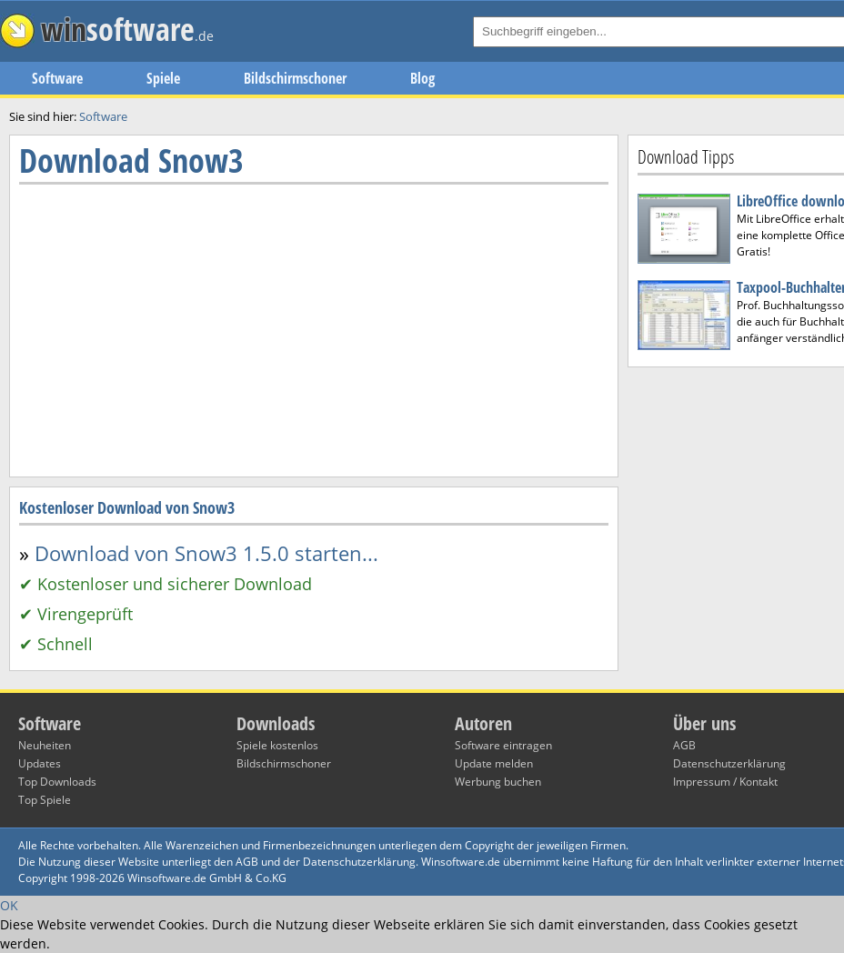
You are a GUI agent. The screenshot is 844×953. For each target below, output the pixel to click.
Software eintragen (503, 745)
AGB (684, 745)
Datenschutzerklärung (729, 763)
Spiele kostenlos (277, 745)
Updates (39, 763)
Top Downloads (57, 781)
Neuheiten (44, 745)
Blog (422, 78)
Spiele (163, 78)
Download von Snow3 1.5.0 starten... (206, 553)
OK (9, 905)
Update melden (494, 763)
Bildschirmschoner (295, 78)
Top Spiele (44, 800)
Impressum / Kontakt (725, 781)
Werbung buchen (498, 781)
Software (57, 78)
